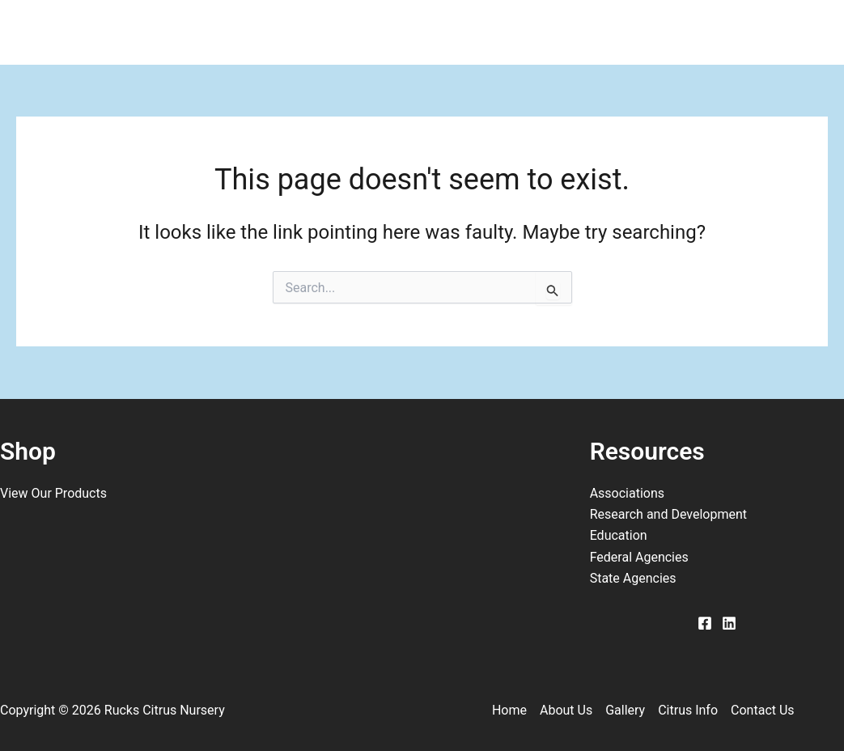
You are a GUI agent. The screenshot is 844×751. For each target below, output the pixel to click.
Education (618, 535)
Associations (627, 493)
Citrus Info (508, 32)
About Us (287, 32)
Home (182, 32)
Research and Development (668, 514)
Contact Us (640, 32)
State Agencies (633, 578)
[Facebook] (705, 623)
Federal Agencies (639, 557)
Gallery (396, 32)
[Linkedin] (729, 623)
